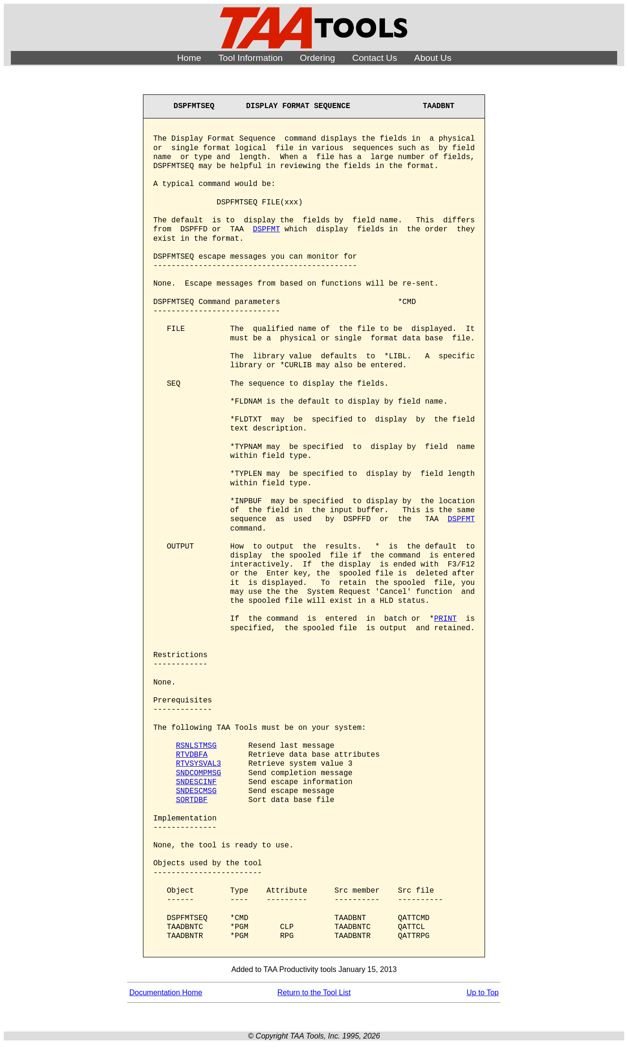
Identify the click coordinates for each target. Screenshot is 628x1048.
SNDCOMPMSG (198, 773)
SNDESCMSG (196, 791)
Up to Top (483, 993)
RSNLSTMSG (196, 746)
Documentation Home (165, 993)
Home (189, 58)
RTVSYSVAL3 (198, 764)
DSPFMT (266, 229)
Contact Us (374, 58)
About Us (433, 58)
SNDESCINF (196, 782)
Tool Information (250, 58)
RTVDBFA (192, 755)
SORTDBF (192, 800)
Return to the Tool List (314, 993)
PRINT (445, 619)
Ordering (317, 58)
